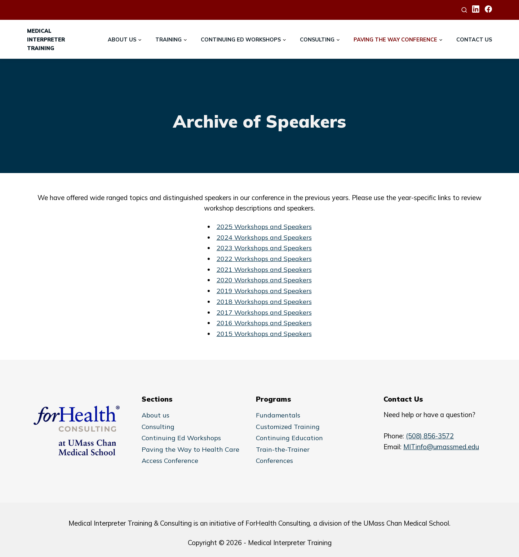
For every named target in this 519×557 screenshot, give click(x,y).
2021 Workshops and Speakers (264, 269)
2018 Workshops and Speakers (264, 301)
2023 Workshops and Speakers (264, 248)
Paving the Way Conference (395, 39)
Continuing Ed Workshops (241, 39)
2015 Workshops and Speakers (264, 334)
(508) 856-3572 (430, 436)
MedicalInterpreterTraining (46, 39)
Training (168, 39)
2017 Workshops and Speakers (264, 312)
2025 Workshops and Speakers (264, 226)
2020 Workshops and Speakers (264, 280)
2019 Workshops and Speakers (264, 291)
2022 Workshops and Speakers (264, 259)
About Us (122, 39)
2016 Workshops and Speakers (264, 323)
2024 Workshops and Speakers (264, 237)
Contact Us (474, 39)
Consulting (317, 39)
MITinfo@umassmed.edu (441, 447)
